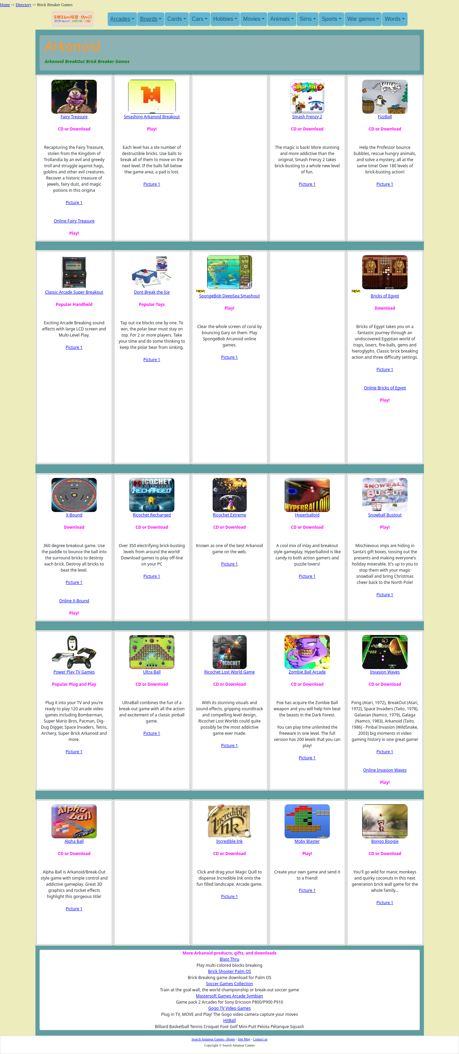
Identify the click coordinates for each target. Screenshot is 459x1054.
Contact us (260, 1039)
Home (5, 4)
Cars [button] (197, 19)
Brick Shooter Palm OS (229, 971)
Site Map (244, 1039)
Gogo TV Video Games (229, 1008)
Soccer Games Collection (229, 984)
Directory (23, 4)
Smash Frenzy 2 (307, 117)
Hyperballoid (307, 515)
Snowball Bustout (384, 515)
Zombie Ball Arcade (307, 672)
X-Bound (74, 515)
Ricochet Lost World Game (229, 672)
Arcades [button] (120, 19)
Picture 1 (74, 202)
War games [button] (361, 19)
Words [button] (392, 19)
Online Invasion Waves (385, 770)
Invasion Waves (385, 672)
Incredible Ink (229, 841)
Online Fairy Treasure (74, 221)
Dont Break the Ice (152, 292)
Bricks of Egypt (385, 296)
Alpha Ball (73, 841)
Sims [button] (306, 19)
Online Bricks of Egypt (385, 388)
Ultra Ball (152, 672)
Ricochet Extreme (229, 515)
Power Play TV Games (74, 672)
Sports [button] (329, 19)
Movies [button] (251, 19)
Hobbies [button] (223, 19)
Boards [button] (148, 19)
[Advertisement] (230, 148)
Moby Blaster (307, 841)
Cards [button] (174, 19)
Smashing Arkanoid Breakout (152, 117)
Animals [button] (280, 19)
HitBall (229, 1020)
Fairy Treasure (74, 117)
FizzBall (385, 117)
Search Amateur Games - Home (213, 1039)
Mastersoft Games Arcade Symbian (229, 996)
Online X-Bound (74, 601)
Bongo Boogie (385, 841)
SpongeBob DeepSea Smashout (229, 296)
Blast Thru (229, 959)
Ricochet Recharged (152, 515)
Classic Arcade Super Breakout (74, 292)
